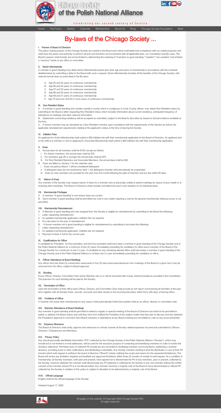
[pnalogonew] (179, 3)
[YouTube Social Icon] (174, 3)
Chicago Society (79, 5)
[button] (119, 28)
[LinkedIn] (163, 3)
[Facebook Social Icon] (168, 3)
